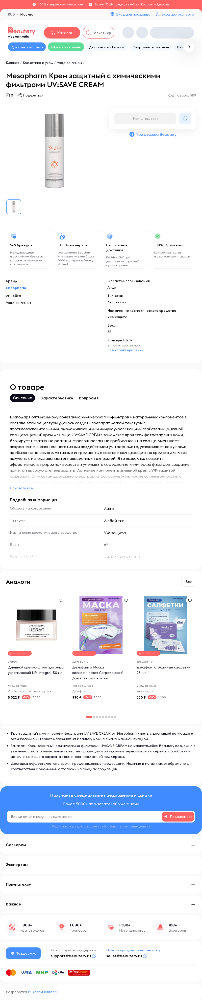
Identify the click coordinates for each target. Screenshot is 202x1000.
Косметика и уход (38, 62)
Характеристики (57, 397)
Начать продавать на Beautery (133, 950)
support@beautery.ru (71, 955)
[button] (94, 717)
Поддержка (23, 953)
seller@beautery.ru (124, 955)
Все (188, 581)
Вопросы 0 (89, 397)
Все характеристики (125, 350)
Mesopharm (16, 288)
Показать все (21, 488)
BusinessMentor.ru (43, 992)
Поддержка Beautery (153, 134)
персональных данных (134, 826)
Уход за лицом (69, 62)
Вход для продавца (133, 14)
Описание (22, 397)
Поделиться (33, 95)
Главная (12, 62)
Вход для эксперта (177, 14)
